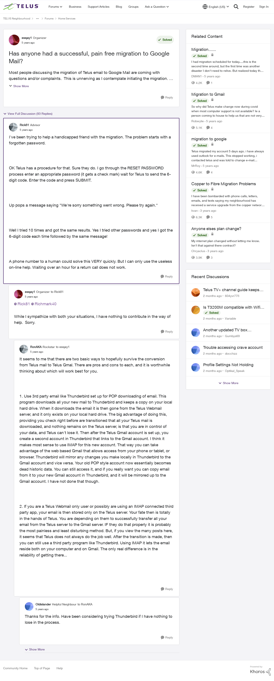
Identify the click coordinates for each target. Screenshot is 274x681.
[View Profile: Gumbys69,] (195, 332)
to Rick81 (57, 292)
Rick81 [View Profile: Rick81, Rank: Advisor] (24, 125)
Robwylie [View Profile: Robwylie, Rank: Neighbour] (197, 121)
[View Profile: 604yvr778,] (195, 292)
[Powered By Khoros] (260, 671)
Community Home (15, 668)
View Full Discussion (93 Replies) (27, 114)
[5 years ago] (211, 76)
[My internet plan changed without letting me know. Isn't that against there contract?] (228, 242)
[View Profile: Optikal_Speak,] (195, 367)
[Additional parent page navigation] (37, 19)
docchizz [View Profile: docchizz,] (231, 353)
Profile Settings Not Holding (228, 364)
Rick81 (24, 303)
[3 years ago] (207, 210)
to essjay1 (63, 347)
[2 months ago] (212, 296)
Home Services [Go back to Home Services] (66, 18)
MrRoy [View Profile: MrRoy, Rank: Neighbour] (195, 165)
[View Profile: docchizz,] (195, 350)
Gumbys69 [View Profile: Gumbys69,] (232, 336)
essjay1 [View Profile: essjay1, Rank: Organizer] (27, 38)
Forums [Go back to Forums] (49, 18)
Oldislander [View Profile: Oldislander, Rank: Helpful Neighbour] (43, 604)
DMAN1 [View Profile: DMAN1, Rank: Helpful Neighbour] (196, 76)
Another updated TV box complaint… (225, 330)
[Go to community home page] (21, 6)
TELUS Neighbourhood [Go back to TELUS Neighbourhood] (16, 18)
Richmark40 (46, 303)
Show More (19, 86)
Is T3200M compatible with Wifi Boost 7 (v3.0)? (231, 307)
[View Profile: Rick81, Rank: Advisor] (13, 127)
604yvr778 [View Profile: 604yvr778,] (232, 296)
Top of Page (42, 668)
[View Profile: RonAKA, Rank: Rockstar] (23, 349)
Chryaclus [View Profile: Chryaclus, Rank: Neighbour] (198, 250)
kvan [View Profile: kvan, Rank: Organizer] (194, 210)
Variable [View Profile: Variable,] (230, 318)
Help (60, 668)
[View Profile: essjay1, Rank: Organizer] (14, 40)
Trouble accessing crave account (233, 347)
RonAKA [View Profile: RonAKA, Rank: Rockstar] (36, 347)
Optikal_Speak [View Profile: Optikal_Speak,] (234, 371)
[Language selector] (216, 6)
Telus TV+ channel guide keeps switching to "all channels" (231, 289)
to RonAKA (84, 604)
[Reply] (167, 97)
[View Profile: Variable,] (195, 310)
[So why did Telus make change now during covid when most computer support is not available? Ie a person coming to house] (228, 110)
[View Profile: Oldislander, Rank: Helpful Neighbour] (29, 606)
